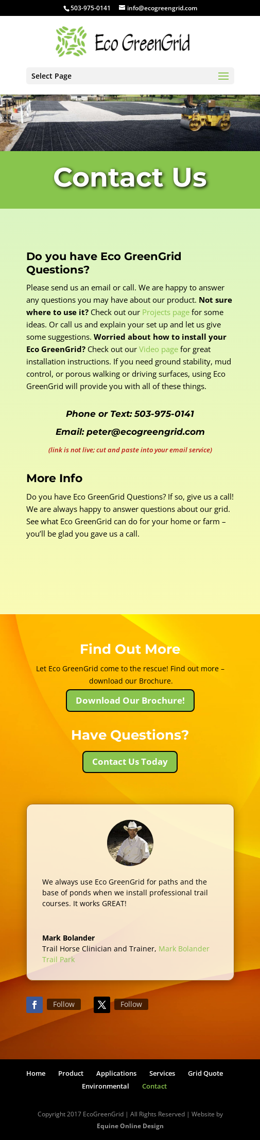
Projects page (165, 312)
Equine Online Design (130, 1125)
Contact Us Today (130, 761)
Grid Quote (205, 1073)
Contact (154, 1086)
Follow (64, 1004)
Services (162, 1073)
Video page (158, 349)
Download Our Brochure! (130, 700)
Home (35, 1073)
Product (70, 1073)
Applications (116, 1073)
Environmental (105, 1086)
